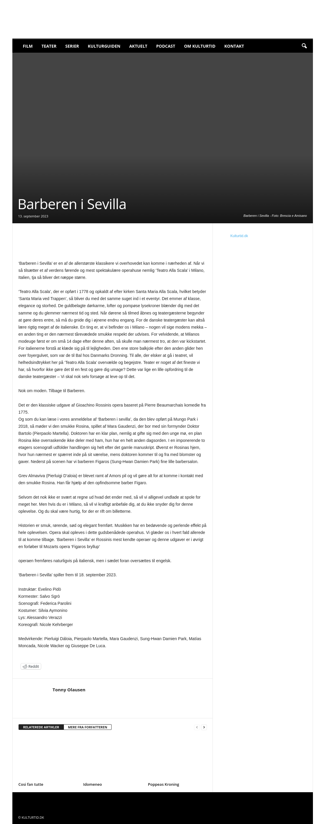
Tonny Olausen (69, 690)
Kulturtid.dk (239, 236)
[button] (304, 46)
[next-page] (204, 727)
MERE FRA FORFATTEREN (87, 727)
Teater (49, 46)
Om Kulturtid (199, 46)
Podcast (165, 46)
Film (28, 46)
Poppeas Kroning (163, 784)
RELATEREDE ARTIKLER (41, 727)
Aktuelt (138, 46)
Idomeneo (92, 784)
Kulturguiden (104, 46)
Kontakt (234, 46)
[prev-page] (197, 727)
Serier (72, 46)
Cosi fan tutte (31, 784)
